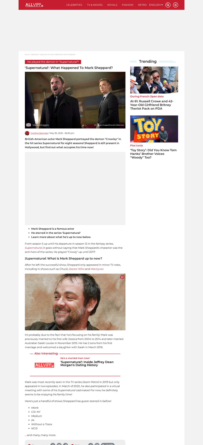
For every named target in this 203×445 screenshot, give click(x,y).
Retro (142, 4)
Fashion (127, 4)
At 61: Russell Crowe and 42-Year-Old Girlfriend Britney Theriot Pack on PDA (151, 104)
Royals (112, 4)
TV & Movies (95, 4)
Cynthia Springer (39, 133)
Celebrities (74, 4)
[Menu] (175, 4)
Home (27, 54)
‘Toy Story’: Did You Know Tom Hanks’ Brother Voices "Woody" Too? (153, 153)
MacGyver (97, 268)
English (156, 4)
